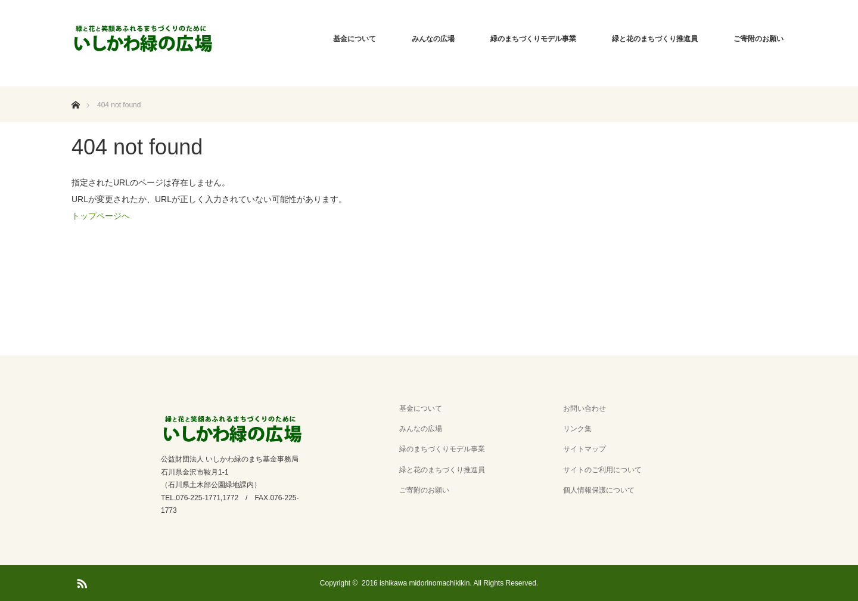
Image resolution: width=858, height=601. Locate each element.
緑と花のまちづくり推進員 (655, 39)
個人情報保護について (599, 490)
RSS (80, 581)
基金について (354, 39)
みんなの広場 (433, 39)
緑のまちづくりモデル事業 (533, 39)
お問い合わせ (584, 408)
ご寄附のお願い (758, 39)
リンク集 (577, 429)
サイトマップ (584, 449)
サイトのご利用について (602, 470)
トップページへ (101, 216)
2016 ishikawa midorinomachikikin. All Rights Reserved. (450, 583)
